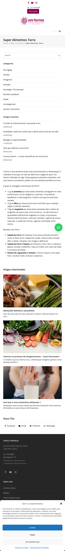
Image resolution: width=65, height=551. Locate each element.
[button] (61, 503)
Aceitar (33, 527)
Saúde (5, 99)
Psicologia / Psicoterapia (13, 89)
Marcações (33, 11)
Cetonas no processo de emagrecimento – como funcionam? (31, 356)
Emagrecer (7, 79)
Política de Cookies (21, 547)
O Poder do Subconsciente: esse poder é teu (21, 123)
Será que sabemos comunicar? (16, 148)
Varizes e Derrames (11, 109)
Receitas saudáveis (11, 94)
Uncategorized (9, 104)
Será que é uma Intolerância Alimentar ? (22, 402)
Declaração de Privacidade (39, 547)
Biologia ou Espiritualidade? (14, 140)
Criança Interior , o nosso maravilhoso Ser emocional (25, 156)
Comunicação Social (11, 497)
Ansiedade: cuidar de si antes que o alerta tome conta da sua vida (30, 131)
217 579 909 (35, 7)
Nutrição (6, 84)
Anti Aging (7, 70)
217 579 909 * (9, 454)
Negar (32, 535)
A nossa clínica (9, 488)
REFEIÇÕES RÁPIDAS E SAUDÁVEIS (18, 310)
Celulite (6, 74)
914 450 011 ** (9, 457)
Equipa (6, 493)
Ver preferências (32, 542)
